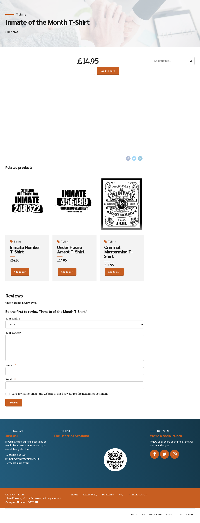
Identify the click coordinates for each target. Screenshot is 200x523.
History (131, 517)
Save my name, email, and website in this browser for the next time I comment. (59, 396)
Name (10, 367)
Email (10, 381)
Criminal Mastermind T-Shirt (118, 251)
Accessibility (90, 497)
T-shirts (21, 14)
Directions (108, 497)
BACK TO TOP (139, 497)
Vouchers (190, 517)
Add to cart (108, 70)
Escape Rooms (153, 517)
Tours (140, 517)
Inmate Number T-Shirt (25, 249)
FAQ (121, 497)
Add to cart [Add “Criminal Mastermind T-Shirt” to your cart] (114, 273)
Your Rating (12, 319)
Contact (178, 517)
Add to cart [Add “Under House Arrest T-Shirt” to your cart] (67, 273)
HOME (74, 497)
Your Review (13, 334)
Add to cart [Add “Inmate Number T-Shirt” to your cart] (20, 273)
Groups (167, 517)
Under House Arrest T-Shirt (71, 249)
